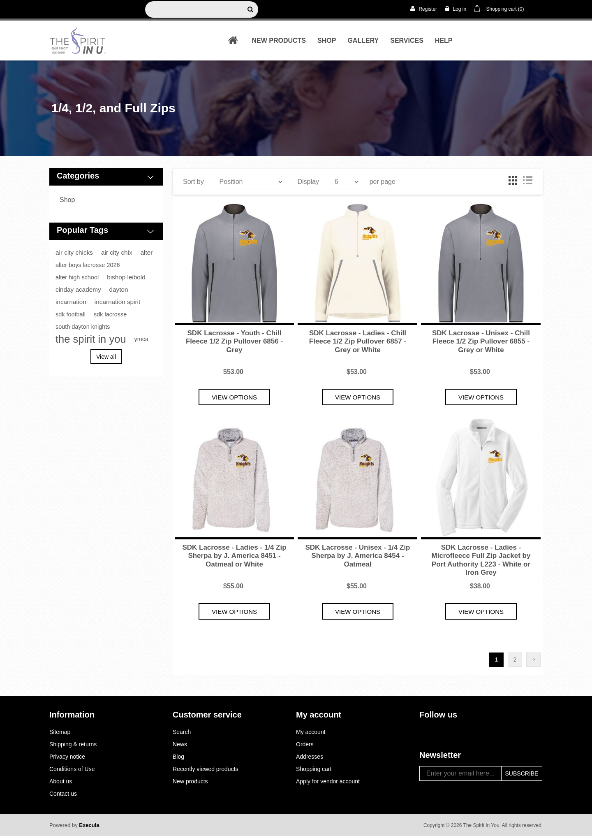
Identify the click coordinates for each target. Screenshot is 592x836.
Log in (455, 8)
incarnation (71, 301)
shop (326, 40)
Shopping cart (313, 769)
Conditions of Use (72, 769)
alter (147, 252)
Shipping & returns (73, 744)
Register (423, 8)
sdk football (71, 314)
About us (60, 781)
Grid (513, 180)
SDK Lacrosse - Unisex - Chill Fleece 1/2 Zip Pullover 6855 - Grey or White (481, 341)
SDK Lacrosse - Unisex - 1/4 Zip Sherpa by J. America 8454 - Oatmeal (357, 555)
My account (311, 732)
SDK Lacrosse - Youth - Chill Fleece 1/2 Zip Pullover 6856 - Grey (234, 341)
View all (106, 356)
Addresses (309, 756)
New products (279, 40)
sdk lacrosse (110, 314)
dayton (118, 289)
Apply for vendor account (328, 781)
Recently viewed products (205, 769)
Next (533, 660)
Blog (178, 756)
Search (182, 732)
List (527, 180)
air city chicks (74, 252)
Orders (305, 744)
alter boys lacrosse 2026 (88, 265)
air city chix (116, 252)
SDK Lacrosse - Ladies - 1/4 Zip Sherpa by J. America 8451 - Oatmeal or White (234, 555)
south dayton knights (83, 326)
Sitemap (59, 732)
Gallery (363, 40)
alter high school (77, 277)
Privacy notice (67, 756)
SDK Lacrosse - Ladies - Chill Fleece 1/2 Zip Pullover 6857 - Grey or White (357, 341)
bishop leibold (126, 277)
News (180, 744)
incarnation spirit (117, 301)
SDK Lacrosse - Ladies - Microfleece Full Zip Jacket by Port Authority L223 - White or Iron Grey (481, 559)
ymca (141, 339)
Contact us (63, 793)
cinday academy (78, 289)
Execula (89, 825)
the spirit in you (91, 339)
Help (444, 40)
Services (406, 40)
